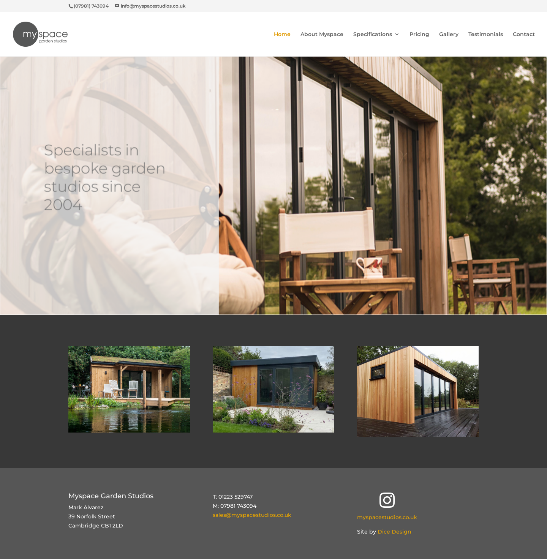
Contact (524, 35)
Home (282, 35)
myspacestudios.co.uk (387, 517)
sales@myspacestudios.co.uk (252, 515)
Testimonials (485, 35)
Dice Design (394, 531)
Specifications (372, 35)
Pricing (419, 35)
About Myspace (321, 35)
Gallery (448, 35)
